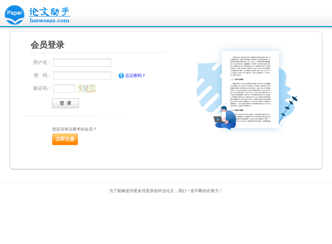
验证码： (42, 88)
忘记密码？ (135, 75)
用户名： (42, 62)
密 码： (43, 75)
